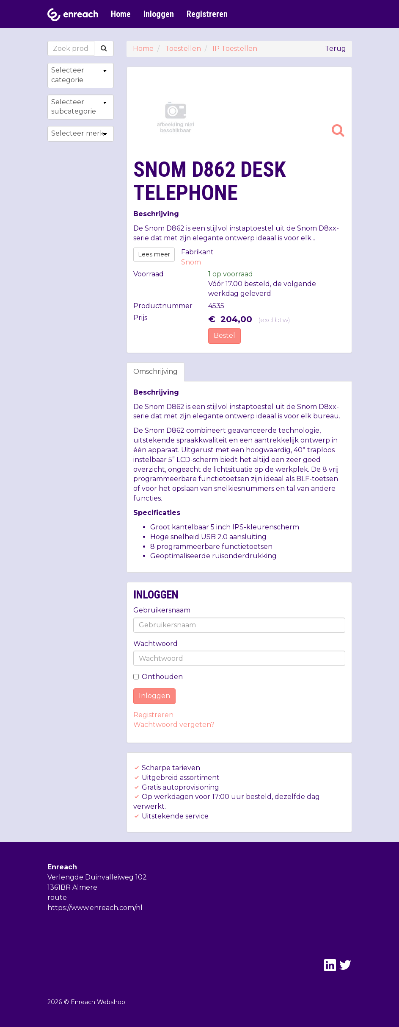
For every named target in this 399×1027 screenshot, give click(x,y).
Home (121, 14)
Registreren (207, 14)
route (57, 897)
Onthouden (158, 677)
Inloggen (158, 14)
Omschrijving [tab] (155, 371)
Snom (191, 262)
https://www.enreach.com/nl (95, 908)
